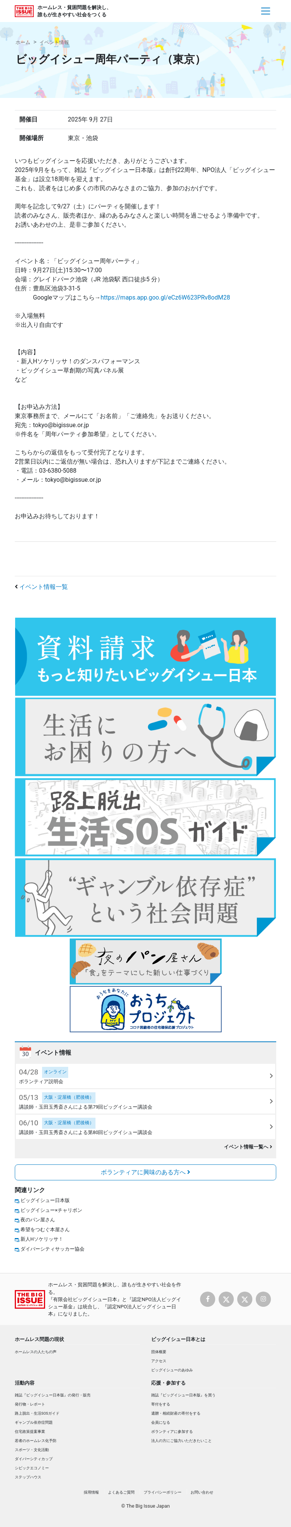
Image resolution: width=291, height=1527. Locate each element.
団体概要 (158, 1352)
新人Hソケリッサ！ (41, 1239)
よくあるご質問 (121, 1492)
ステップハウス (28, 1477)
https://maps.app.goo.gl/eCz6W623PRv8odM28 (165, 297)
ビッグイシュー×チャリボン (51, 1210)
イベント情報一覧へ (248, 1147)
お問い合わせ (202, 1492)
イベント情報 (54, 42)
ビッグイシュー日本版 (45, 1200)
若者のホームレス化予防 (35, 1441)
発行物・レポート (30, 1404)
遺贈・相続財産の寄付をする (175, 1413)
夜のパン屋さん (37, 1220)
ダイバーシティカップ (34, 1459)
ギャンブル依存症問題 (34, 1422)
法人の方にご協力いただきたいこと (181, 1441)
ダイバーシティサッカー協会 (52, 1249)
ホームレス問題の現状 (39, 1339)
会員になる (160, 1422)
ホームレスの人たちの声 (35, 1352)
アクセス (158, 1361)
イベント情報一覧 (43, 586)
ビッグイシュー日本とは (178, 1339)
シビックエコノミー (32, 1468)
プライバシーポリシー (162, 1492)
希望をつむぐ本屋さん (45, 1229)
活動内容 (24, 1383)
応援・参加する (168, 1383)
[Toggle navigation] (265, 11)
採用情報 (91, 1492)
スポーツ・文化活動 (32, 1450)
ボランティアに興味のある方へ (145, 1172)
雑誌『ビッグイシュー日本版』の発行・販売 (53, 1395)
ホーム (23, 42)
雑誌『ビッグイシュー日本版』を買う (183, 1395)
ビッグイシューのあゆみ (172, 1370)
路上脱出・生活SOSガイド (37, 1413)
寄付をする (160, 1404)
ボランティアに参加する (172, 1431)
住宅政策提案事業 (30, 1431)
